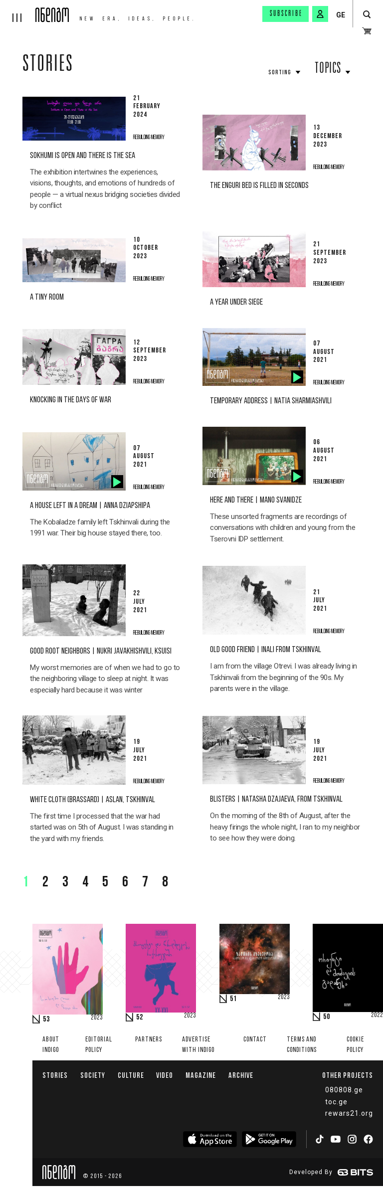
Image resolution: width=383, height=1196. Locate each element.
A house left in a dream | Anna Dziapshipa (90, 506)
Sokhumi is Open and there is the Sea (82, 156)
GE (340, 15)
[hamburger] (17, 11)
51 (233, 999)
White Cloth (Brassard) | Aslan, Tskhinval (92, 800)
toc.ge (336, 1102)
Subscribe (286, 14)
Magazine (201, 1075)
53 (46, 1020)
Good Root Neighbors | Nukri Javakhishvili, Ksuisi (101, 651)
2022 (377, 1015)
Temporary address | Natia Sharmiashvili (271, 401)
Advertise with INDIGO (198, 1045)
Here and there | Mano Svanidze (256, 500)
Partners (148, 1039)
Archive (240, 1075)
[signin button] (320, 14)
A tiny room (47, 297)
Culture (131, 1075)
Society (92, 1075)
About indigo (50, 1045)
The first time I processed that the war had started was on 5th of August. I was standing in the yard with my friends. (102, 827)
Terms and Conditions (302, 1045)
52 (139, 1018)
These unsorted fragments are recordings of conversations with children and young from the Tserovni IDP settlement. (282, 527)
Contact (255, 1039)
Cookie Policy (355, 1045)
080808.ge (344, 1090)
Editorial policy (98, 1045)
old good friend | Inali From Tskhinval (265, 650)
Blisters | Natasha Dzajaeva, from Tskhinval (276, 799)
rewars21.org (349, 1113)
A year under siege (236, 302)
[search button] (367, 14)
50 (326, 1017)
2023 (97, 1018)
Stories (47, 65)
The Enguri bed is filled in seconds (259, 185)
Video (164, 1075)
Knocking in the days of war (70, 400)
